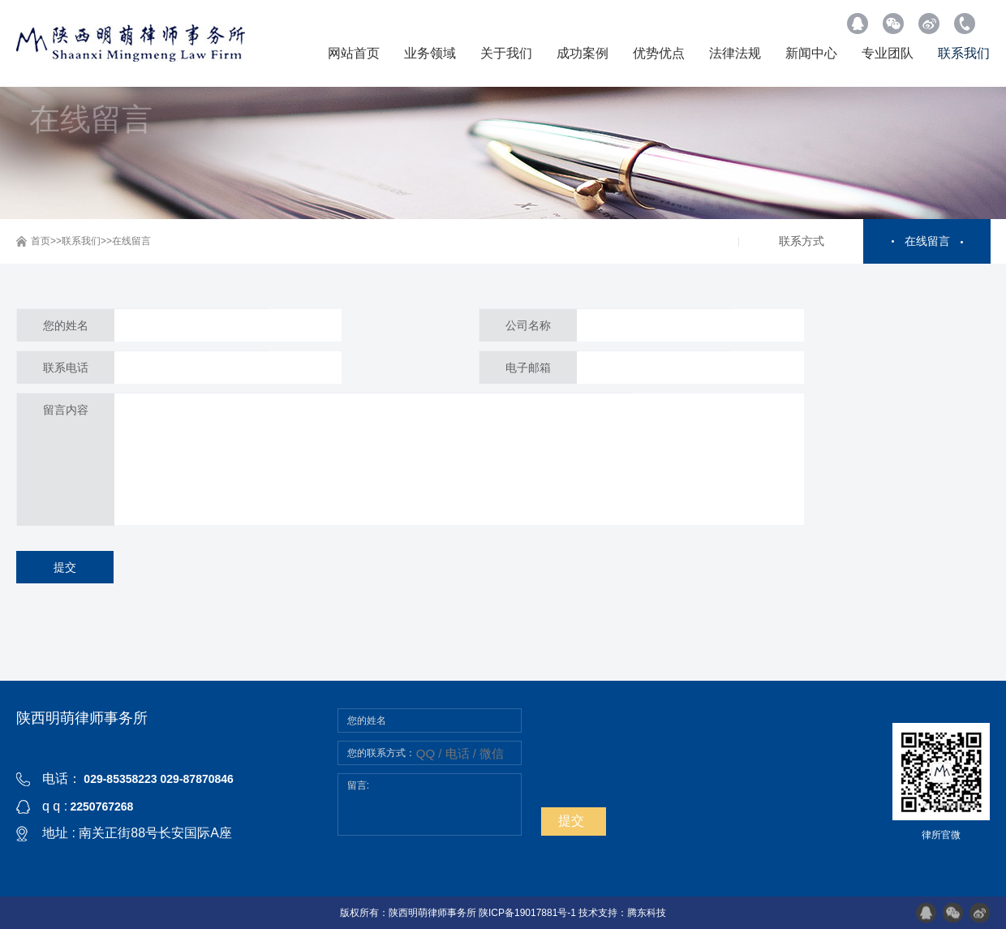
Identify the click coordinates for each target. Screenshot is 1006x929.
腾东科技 (646, 912)
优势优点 (659, 53)
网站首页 (354, 53)
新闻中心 (811, 53)
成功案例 (582, 53)
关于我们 (506, 53)
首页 (40, 241)
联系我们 (964, 53)
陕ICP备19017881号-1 (527, 912)
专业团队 (888, 53)
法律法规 (735, 53)
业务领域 (430, 53)
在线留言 (131, 241)
